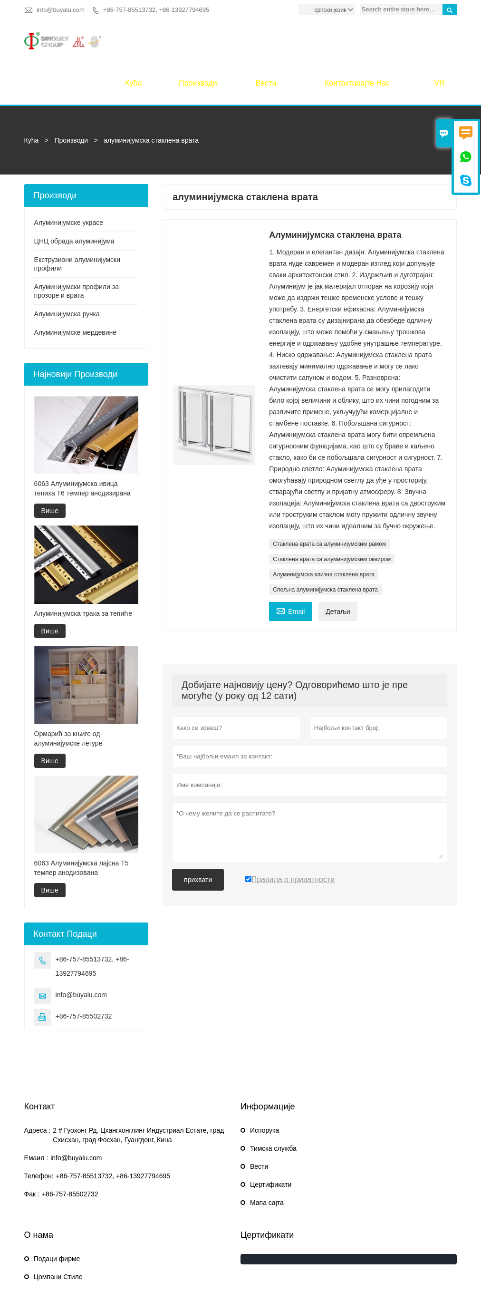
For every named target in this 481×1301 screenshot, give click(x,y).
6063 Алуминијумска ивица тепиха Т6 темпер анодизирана (82, 446)
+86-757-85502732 (84, 974)
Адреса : (37, 1088)
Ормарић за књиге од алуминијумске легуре (68, 695)
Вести (266, 41)
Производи (198, 41)
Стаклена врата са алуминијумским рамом (329, 501)
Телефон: (39, 1133)
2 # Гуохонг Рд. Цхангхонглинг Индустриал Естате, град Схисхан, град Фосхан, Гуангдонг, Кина (138, 1092)
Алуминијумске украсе (68, 180)
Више (49, 468)
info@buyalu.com (61, 9)
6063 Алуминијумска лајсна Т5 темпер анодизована (81, 825)
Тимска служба (273, 1106)
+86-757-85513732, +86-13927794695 (156, 9)
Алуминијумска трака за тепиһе (83, 571)
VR (439, 41)
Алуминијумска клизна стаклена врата (324, 532)
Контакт (39, 1064)
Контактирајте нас (357, 41)
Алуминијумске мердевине (75, 290)
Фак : (31, 1151)
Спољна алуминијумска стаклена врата (325, 547)
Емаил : (36, 1115)
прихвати (198, 837)
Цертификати (270, 1142)
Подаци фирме (57, 1216)
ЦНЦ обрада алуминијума (74, 199)
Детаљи (338, 569)
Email (290, 568)
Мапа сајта (267, 1160)
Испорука (264, 1088)
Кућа (133, 41)
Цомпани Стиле (58, 1234)
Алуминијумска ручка (67, 271)
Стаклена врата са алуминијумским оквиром (332, 517)
